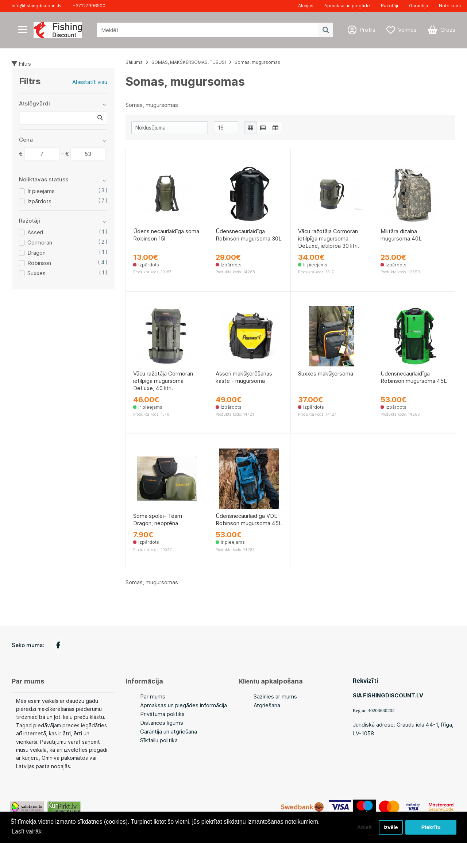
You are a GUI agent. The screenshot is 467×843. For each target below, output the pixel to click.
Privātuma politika (162, 714)
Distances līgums (161, 722)
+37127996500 (89, 5)
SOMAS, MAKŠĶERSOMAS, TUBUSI (188, 62)
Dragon (36, 252)
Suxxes (36, 273)
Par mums (152, 696)
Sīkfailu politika (159, 740)
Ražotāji (389, 5)
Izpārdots (39, 201)
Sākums (134, 62)
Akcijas (305, 5)
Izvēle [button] (390, 827)
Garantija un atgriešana (168, 731)
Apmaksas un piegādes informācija (183, 705)
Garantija (418, 5)
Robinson (39, 262)
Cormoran (39, 242)
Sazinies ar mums (275, 696)
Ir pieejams (41, 191)
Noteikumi (450, 5)
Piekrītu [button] (431, 827)
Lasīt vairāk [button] (27, 831)
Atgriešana (267, 705)
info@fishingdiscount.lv (37, 5)
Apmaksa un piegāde (347, 5)
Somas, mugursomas (257, 62)
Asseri (35, 232)
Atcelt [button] (364, 827)
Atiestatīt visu (89, 81)
